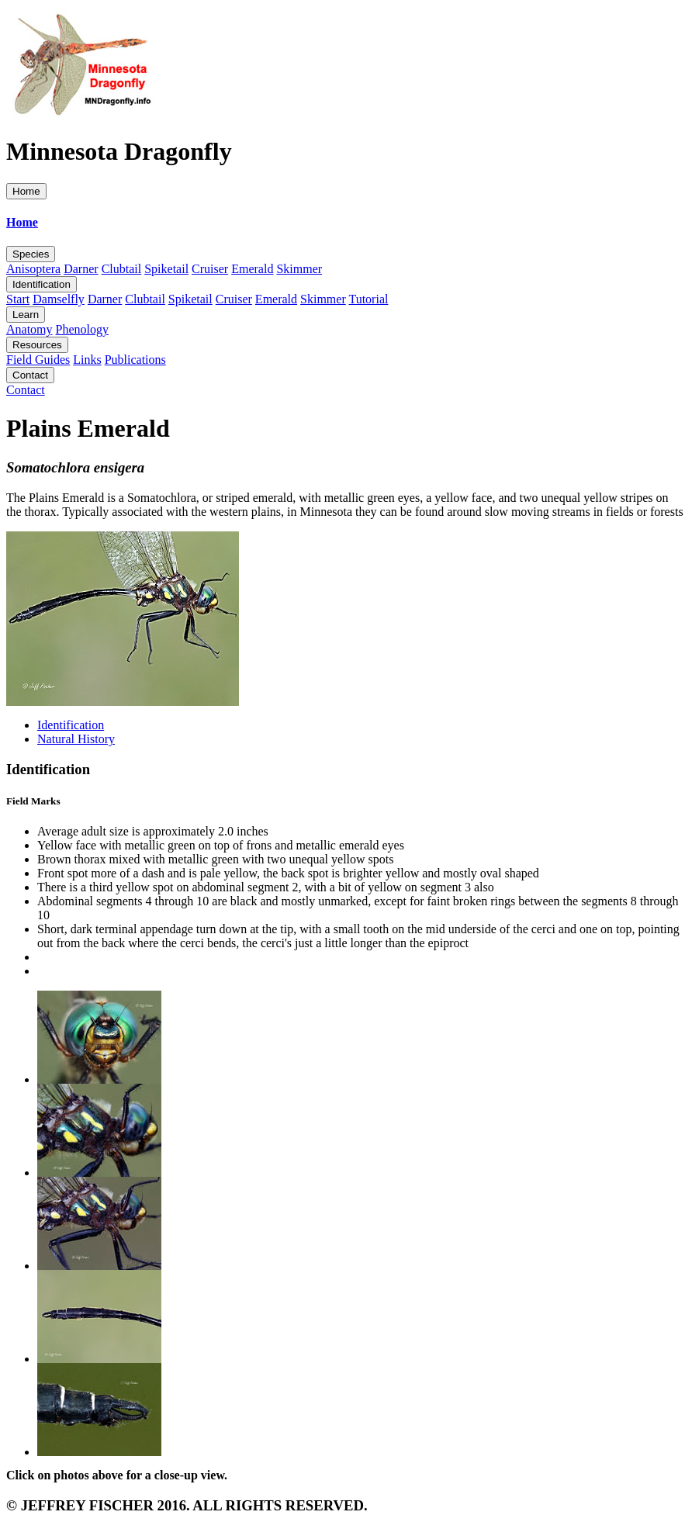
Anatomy (29, 329)
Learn (25, 314)
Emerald (252, 268)
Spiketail (166, 268)
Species (30, 254)
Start (17, 299)
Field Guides (38, 359)
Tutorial (368, 299)
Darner (81, 268)
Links (87, 359)
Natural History (76, 738)
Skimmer (299, 268)
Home (26, 191)
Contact (30, 375)
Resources (37, 345)
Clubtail (122, 268)
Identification (41, 284)
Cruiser (210, 268)
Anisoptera (33, 268)
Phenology (82, 329)
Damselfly (59, 299)
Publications (135, 359)
